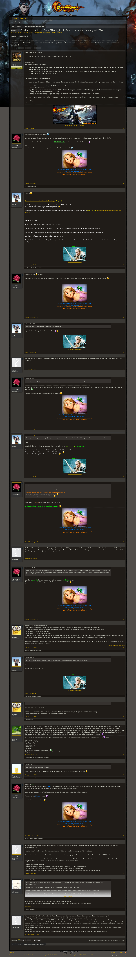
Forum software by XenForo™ (50, 955)
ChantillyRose (16, 146)
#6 (123, 369)
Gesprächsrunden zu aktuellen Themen (32, 32)
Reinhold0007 (16, 927)
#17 (124, 835)
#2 (123, 183)
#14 (124, 717)
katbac (49, 32)
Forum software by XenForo (23, 955)
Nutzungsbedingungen (114, 955)
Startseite (121, 952)
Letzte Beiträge (15, 22)
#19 (124, 906)
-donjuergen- (28, 186)
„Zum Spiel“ (15, 45)
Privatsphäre (124, 955)
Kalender (23, 18)
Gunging (14, 776)
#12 (124, 647)
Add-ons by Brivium (79, 955)
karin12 (14, 370)
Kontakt (113, 952)
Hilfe (117, 952)
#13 (124, 693)
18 (34, 48)
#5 (123, 352)
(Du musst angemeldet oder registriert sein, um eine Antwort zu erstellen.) (107, 940)
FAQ (75, 125)
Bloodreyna (15, 738)
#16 (124, 775)
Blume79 (27, 757)
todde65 (14, 637)
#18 (124, 873)
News (66, 125)
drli (13, 891)
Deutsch (12, 952)
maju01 (26, 267)
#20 (124, 934)
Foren (15, 19)
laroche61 (15, 559)
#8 (123, 476)
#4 (123, 317)
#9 (123, 542)
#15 (124, 754)
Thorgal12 (27, 650)
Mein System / (75, 262)
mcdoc (14, 204)
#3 (123, 265)
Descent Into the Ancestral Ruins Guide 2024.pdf (40, 201)
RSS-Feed (125, 952)
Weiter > (39, 48)
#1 (123, 128)
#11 (124, 619)
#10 (124, 558)
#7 (123, 429)
